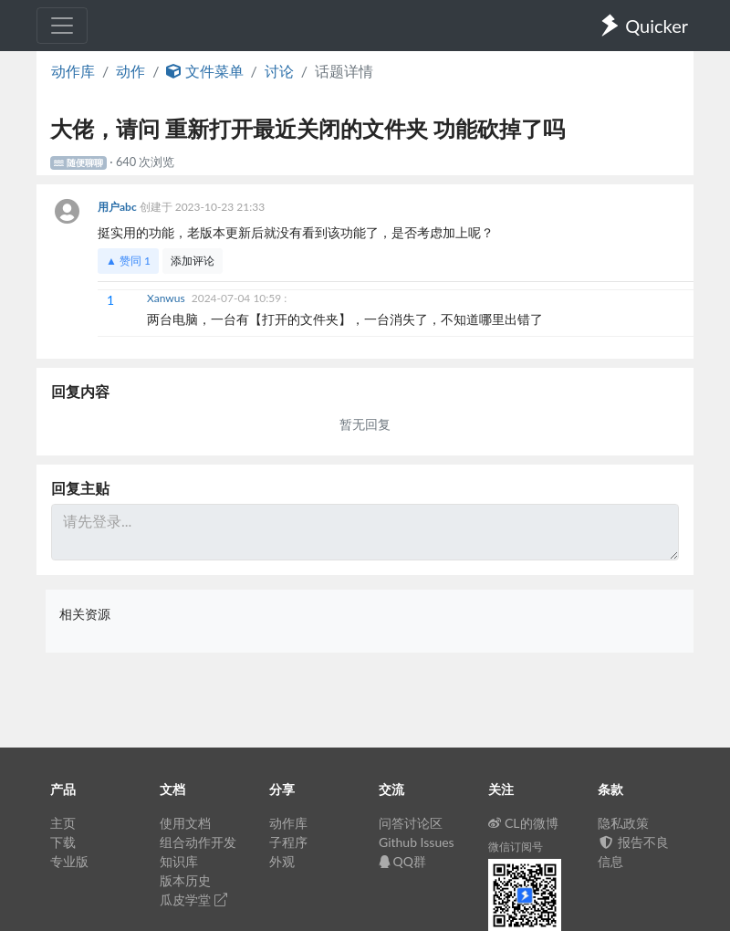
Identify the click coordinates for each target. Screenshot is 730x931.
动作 (130, 70)
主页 (63, 823)
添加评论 (192, 260)
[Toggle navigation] (62, 25)
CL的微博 (523, 823)
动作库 (73, 70)
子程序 (288, 842)
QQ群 (402, 861)
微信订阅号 (515, 846)
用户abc (119, 207)
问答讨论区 (411, 823)
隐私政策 (623, 823)
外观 (282, 861)
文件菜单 (204, 70)
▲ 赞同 (128, 260)
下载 (63, 842)
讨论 (279, 70)
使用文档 (185, 823)
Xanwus (167, 298)
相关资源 (84, 614)
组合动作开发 (198, 842)
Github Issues (416, 842)
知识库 (179, 861)
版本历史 (185, 880)
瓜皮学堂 (193, 899)
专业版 (69, 861)
